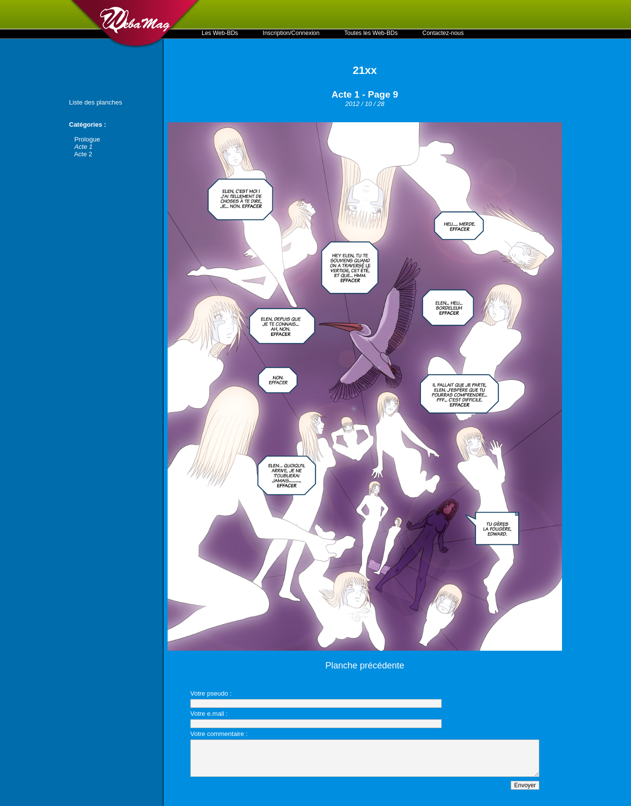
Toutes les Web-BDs (371, 33)
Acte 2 (83, 154)
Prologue (87, 139)
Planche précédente (364, 665)
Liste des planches (95, 102)
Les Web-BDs (220, 33)
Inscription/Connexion (291, 33)
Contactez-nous (443, 33)
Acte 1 (83, 146)
